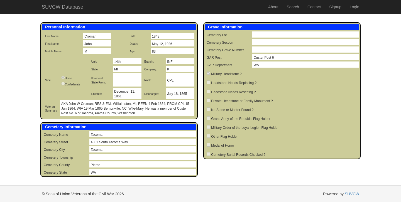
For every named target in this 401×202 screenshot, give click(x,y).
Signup (335, 7)
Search (293, 7)
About (273, 7)
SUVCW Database (62, 7)
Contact (314, 7)
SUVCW (352, 194)
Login (354, 7)
